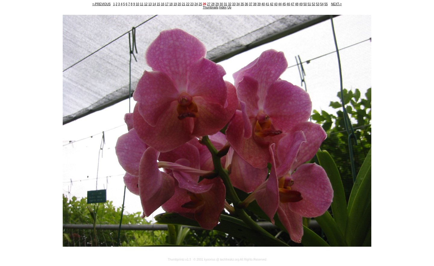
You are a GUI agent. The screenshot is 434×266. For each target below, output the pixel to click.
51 (309, 4)
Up (229, 7)
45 (284, 4)
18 (171, 4)
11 (141, 4)
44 (279, 4)
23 (191, 4)
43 (275, 4)
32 (229, 4)
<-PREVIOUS (101, 4)
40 (263, 4)
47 (292, 4)
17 (166, 4)
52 (313, 4)
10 (137, 4)
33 (233, 4)
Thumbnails (211, 7)
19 (175, 4)
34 (238, 4)
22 (187, 4)
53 (317, 4)
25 (200, 4)
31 (225, 4)
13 (150, 4)
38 (254, 4)
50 (305, 4)
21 (183, 4)
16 (162, 4)
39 (259, 4)
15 (158, 4)
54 (321, 4)
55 (326, 4)
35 (242, 4)
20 (179, 4)
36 (246, 4)
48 (296, 4)
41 (267, 4)
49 (301, 4)
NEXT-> (336, 4)
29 (217, 4)
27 (208, 4)
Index (222, 7)
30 (221, 4)
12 (145, 4)
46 (288, 4)
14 (154, 4)
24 (196, 4)
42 (271, 4)
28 (213, 4)
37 (250, 4)
